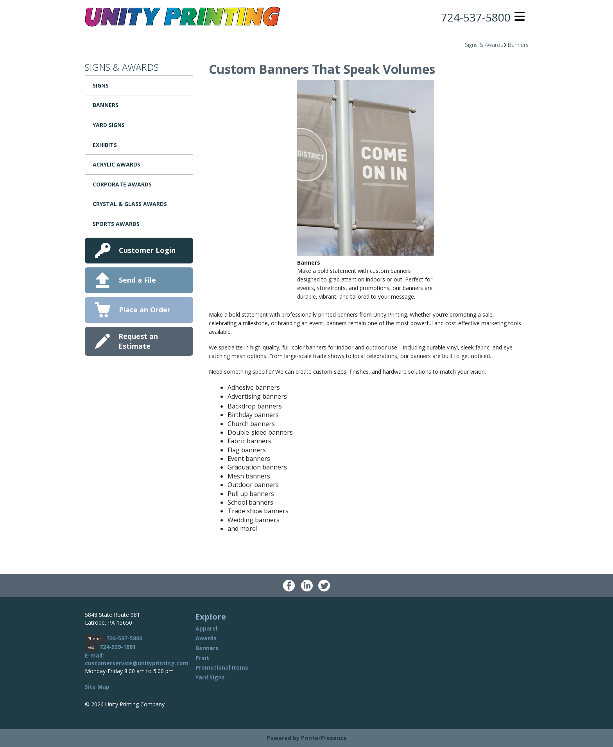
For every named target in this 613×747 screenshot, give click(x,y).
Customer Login (147, 250)
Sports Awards (116, 224)
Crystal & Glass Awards (130, 204)
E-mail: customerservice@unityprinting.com (136, 659)
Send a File (137, 280)
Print (202, 657)
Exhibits (105, 145)
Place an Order (144, 309)
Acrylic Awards (116, 164)
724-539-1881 (118, 646)
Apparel (206, 628)
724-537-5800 (476, 17)
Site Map (97, 686)
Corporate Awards (122, 184)
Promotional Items (221, 667)
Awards (206, 638)
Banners (518, 44)
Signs (101, 85)
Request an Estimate (138, 341)
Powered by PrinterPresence (307, 738)
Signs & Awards (484, 44)
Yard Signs (109, 125)
